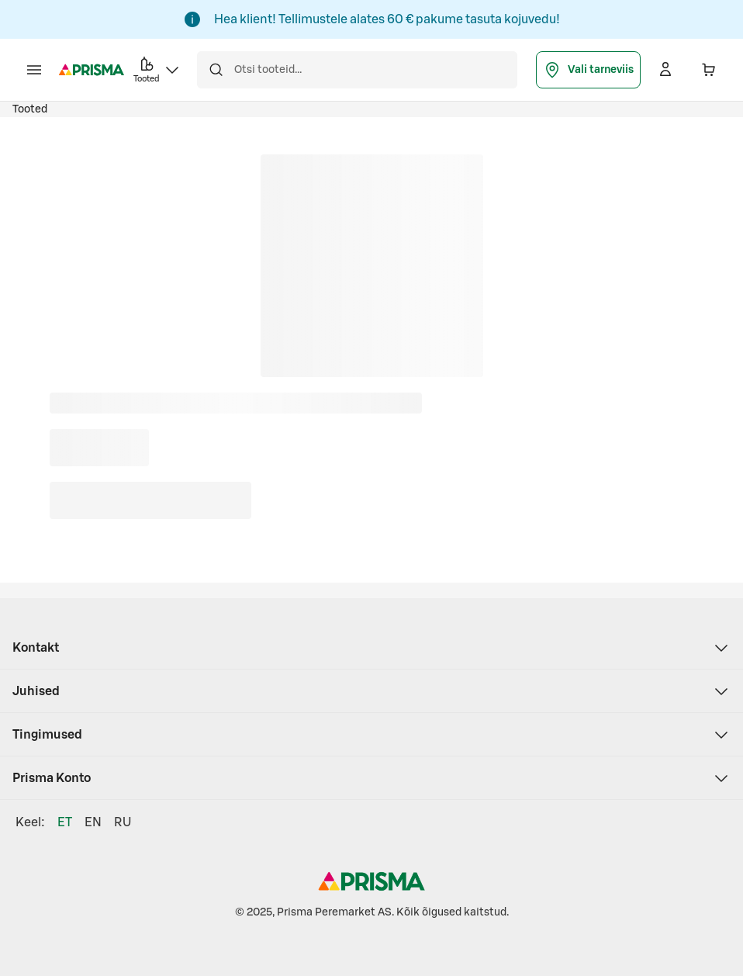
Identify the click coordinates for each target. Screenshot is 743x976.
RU (122, 822)
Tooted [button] (157, 68)
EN (93, 822)
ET (64, 822)
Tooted (29, 109)
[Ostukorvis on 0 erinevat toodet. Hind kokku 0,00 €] (708, 69)
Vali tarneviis (588, 70)
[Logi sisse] (665, 69)
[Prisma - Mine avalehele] (91, 69)
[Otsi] (215, 69)
